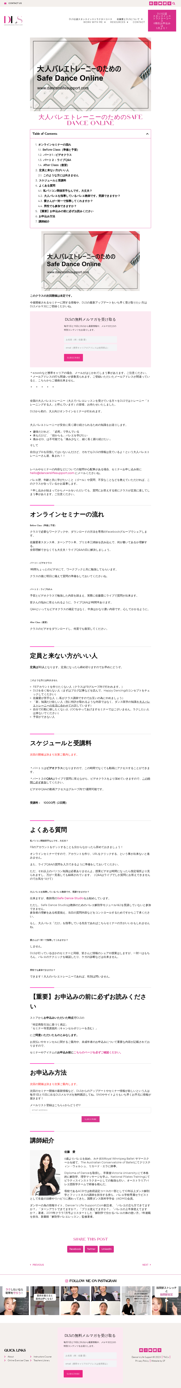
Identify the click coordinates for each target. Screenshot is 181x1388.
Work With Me (94, 22)
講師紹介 (44, 221)
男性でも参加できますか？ (60, 206)
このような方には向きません (61, 175)
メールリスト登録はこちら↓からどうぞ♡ (55, 1105)
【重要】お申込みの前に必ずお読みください (66, 211)
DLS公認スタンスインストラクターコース (90, 19)
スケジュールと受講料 (52, 180)
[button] (173, 3)
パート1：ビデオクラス (57, 155)
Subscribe (73, 357)
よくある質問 (47, 186)
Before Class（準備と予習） (61, 150)
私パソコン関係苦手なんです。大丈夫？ (67, 191)
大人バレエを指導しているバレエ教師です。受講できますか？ (82, 196)
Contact (139, 22)
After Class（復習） (56, 165)
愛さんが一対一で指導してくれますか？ (68, 201)
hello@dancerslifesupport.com (52, 473)
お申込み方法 (47, 216)
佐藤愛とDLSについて (130, 19)
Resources (119, 22)
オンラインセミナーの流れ (54, 145)
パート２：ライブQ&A (57, 160)
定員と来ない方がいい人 (54, 170)
